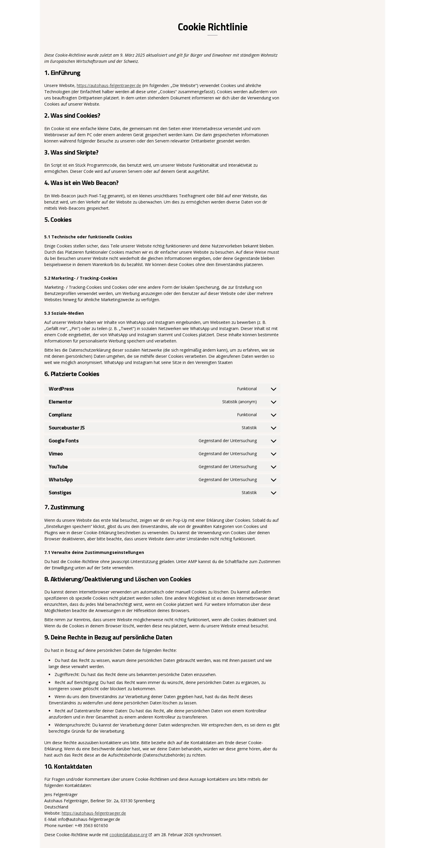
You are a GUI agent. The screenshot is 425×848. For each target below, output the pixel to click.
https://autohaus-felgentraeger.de (109, 85)
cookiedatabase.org (128, 834)
